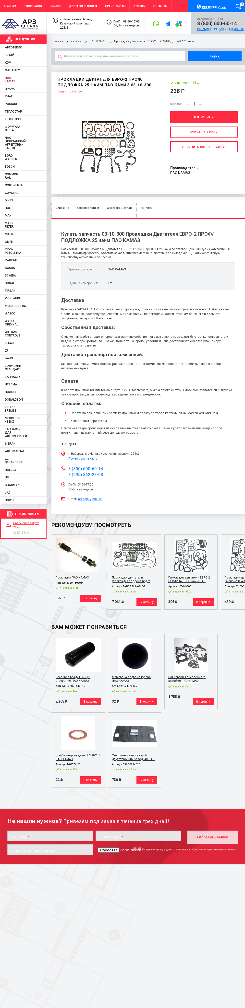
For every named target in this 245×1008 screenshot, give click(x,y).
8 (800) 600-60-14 (217, 23)
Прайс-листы (27, 514)
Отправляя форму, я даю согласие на (187, 849)
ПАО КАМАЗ (98, 41)
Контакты (146, 207)
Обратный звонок (231, 28)
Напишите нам (207, 28)
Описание (62, 207)
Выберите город (214, 6)
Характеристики (88, 207)
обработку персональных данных (214, 849)
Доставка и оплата (120, 207)
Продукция (25, 39)
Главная (57, 41)
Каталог (77, 41)
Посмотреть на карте (82, 458)
